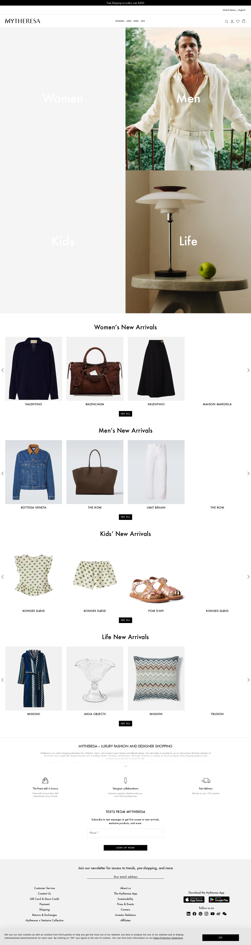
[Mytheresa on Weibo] (218, 914)
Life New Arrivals (125, 637)
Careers (125, 909)
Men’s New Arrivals (125, 431)
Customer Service (44, 888)
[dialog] (125, 937)
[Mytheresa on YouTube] (212, 914)
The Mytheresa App (125, 893)
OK (221, 937)
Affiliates (125, 920)
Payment (45, 904)
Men (188, 98)
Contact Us (44, 893)
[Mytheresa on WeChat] (224, 914)
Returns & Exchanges (44, 915)
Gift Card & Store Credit (44, 899)
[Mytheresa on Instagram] (206, 914)
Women (62, 98)
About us (125, 888)
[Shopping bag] (243, 21)
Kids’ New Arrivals (125, 534)
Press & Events (125, 904)
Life (188, 241)
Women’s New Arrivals (125, 327)
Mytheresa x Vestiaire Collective (44, 920)
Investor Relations (125, 915)
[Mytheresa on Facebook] (194, 914)
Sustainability (125, 899)
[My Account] (232, 21)
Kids (62, 241)
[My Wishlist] (238, 21)
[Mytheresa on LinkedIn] (188, 914)
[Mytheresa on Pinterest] (200, 914)
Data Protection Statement (168, 938)
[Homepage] (22, 21)
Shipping (44, 909)
